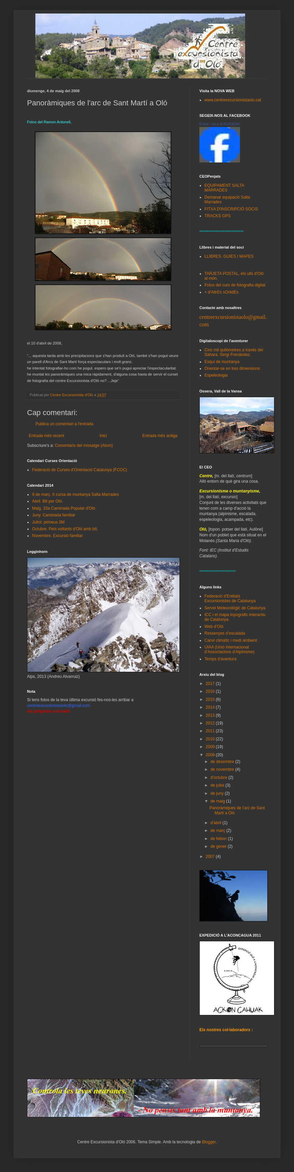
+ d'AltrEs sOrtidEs (221, 292)
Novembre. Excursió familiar (57, 535)
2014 (211, 707)
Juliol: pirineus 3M (48, 522)
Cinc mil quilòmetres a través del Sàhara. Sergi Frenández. (233, 352)
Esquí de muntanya (221, 361)
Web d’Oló (213, 626)
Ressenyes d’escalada (224, 633)
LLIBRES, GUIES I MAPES (228, 256)
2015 (211, 699)
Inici (103, 435)
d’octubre (219, 777)
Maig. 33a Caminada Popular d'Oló (63, 508)
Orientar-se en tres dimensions (232, 368)
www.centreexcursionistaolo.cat (232, 100)
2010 (211, 739)
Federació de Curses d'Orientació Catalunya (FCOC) (79, 469)
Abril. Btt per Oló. (47, 501)
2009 (211, 746)
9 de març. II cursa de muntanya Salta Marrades (75, 494)
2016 (211, 691)
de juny (218, 793)
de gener (219, 846)
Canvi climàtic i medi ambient (230, 640)
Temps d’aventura (220, 659)
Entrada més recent (46, 435)
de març (218, 830)
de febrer (219, 838)
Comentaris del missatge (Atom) (84, 445)
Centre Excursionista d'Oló (72, 395)
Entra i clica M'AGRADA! (219, 124)
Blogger (209, 1142)
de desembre (223, 761)
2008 (211, 755)
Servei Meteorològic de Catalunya (234, 608)
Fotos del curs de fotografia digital (234, 285)
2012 (211, 723)
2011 (211, 731)
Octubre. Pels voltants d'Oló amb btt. (65, 529)
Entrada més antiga (159, 435)
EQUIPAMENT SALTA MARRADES (224, 188)
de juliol (218, 785)
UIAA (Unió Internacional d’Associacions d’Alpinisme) (229, 649)
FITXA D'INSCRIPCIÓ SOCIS (231, 209)
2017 (211, 683)
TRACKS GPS (217, 215)
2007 (211, 856)
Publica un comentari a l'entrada (64, 424)
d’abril (216, 822)
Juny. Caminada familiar (53, 515)
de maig (218, 801)
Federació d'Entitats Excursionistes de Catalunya (229, 598)
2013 (211, 715)
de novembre (223, 769)
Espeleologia (216, 375)
